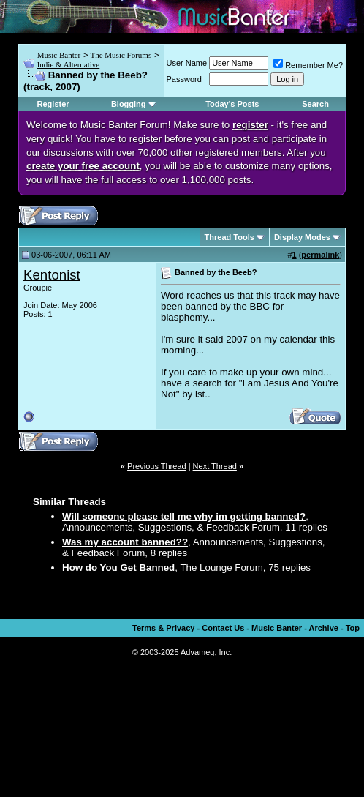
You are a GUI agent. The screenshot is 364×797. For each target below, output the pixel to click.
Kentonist (51, 274)
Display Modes (302, 237)
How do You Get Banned (118, 567)
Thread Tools (229, 237)
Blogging (128, 104)
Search (315, 104)
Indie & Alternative (68, 64)
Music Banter (59, 54)
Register (53, 104)
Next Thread (215, 466)
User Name (187, 63)
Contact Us (223, 628)
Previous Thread (156, 466)
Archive (323, 628)
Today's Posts (232, 104)
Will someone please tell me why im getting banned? (184, 516)
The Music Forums (120, 54)
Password (184, 79)
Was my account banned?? (125, 541)
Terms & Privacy (163, 628)
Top (353, 628)
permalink (320, 254)
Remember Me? (308, 65)
